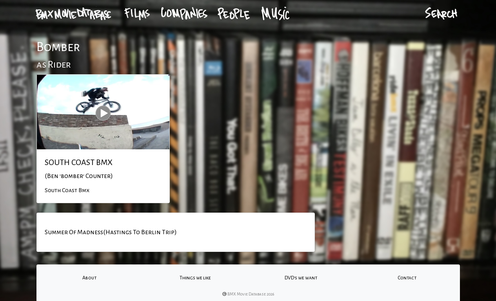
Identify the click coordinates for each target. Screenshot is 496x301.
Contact (407, 278)
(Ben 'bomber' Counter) (79, 176)
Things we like (195, 278)
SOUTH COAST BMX (79, 162)
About (89, 278)
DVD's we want (301, 278)
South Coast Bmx (67, 190)
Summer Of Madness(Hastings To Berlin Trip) (111, 232)
